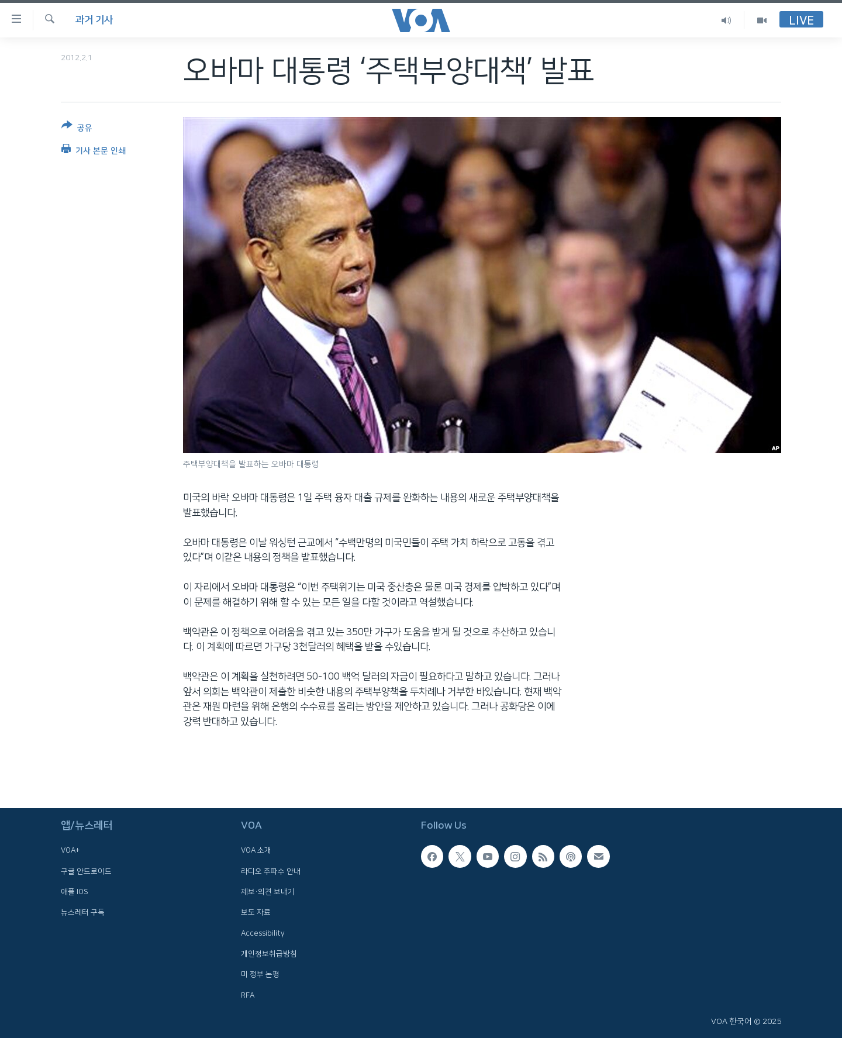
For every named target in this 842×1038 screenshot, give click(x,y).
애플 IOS (74, 892)
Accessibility (263, 933)
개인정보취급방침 (269, 954)
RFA (247, 995)
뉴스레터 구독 (83, 912)
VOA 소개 (256, 850)
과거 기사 (94, 20)
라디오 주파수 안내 (271, 871)
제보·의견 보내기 (268, 892)
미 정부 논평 (260, 974)
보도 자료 (256, 912)
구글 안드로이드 (86, 871)
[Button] (76, 129)
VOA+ (70, 850)
